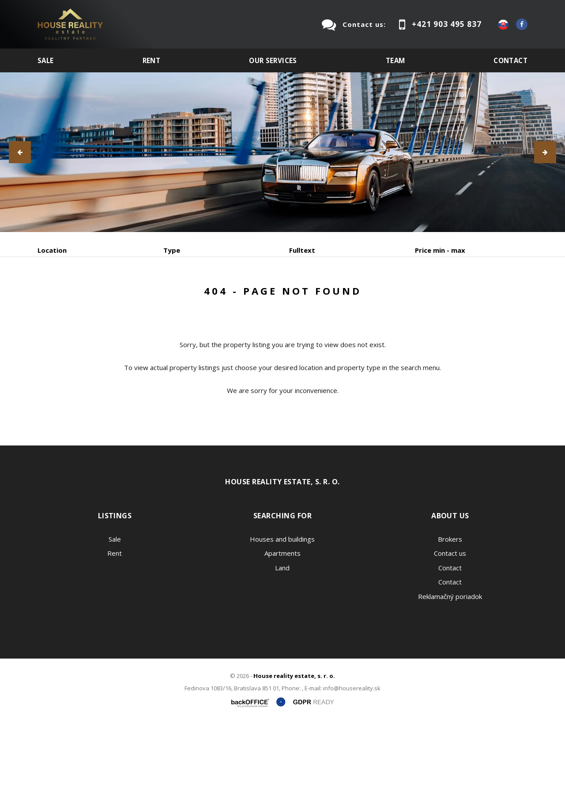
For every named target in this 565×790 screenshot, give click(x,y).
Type (171, 250)
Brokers (450, 606)
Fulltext (302, 250)
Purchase (156, 296)
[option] (282, 152)
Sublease (213, 296)
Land (282, 634)
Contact (510, 60)
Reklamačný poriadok (450, 663)
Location (52, 250)
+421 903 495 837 (447, 24)
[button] (20, 152)
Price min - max (440, 250)
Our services (273, 60)
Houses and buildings (282, 606)
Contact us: (364, 24)
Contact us (450, 620)
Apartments (282, 620)
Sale (46, 60)
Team (395, 60)
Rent (152, 60)
